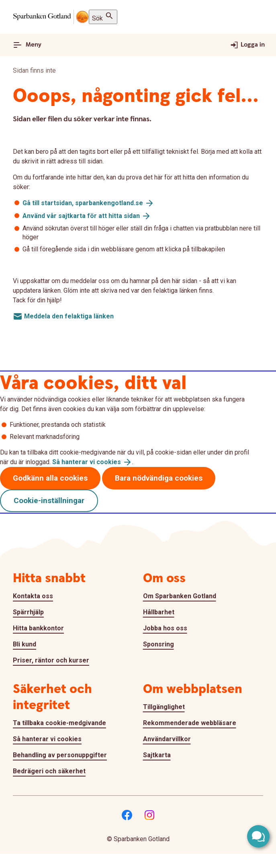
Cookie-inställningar (49, 500)
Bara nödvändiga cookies (158, 478)
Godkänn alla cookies (50, 478)
